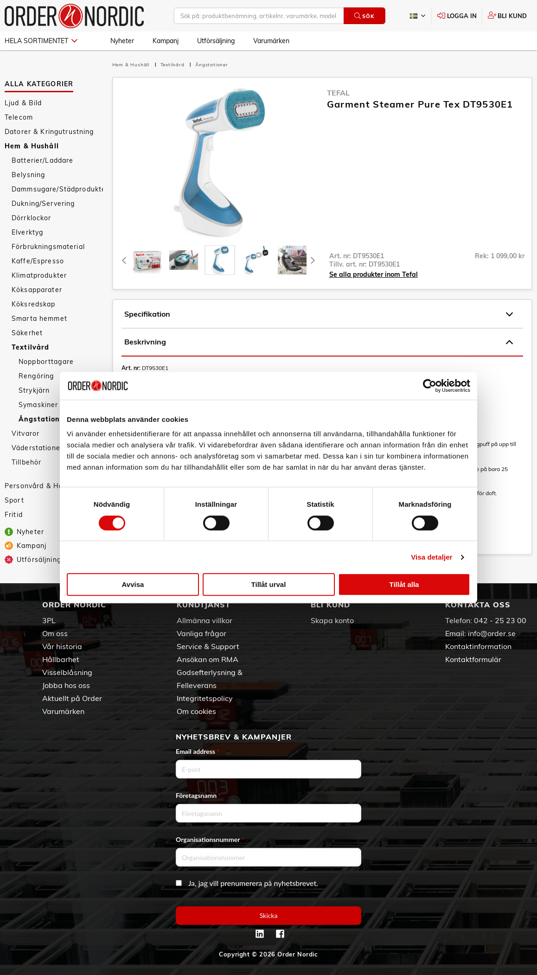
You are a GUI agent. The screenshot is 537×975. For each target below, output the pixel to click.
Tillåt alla (404, 584)
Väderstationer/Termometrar (57, 448)
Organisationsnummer (210, 839)
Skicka (269, 915)
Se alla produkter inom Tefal (373, 274)
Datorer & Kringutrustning (49, 131)
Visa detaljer (431, 557)
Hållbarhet (60, 659)
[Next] (313, 260)
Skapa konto (332, 620)
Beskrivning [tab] (318, 342)
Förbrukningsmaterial (48, 246)
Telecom (19, 117)
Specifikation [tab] (318, 314)
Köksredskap (34, 304)
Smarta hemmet (39, 318)
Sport (14, 500)
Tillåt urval (268, 584)
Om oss (55, 633)
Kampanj (166, 41)
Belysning (28, 175)
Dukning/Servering (43, 203)
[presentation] (220, 260)
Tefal (338, 92)
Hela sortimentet (41, 41)
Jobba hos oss (66, 685)
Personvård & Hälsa (39, 486)
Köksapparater (37, 290)
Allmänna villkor (204, 620)
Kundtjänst (203, 604)
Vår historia (62, 646)
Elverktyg (27, 232)
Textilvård (30, 347)
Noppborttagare (46, 361)
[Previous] (124, 260)
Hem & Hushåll (32, 146)
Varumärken (271, 41)
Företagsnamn (198, 795)
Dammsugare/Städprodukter (57, 189)
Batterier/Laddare (42, 160)
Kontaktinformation (478, 646)
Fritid (14, 514)
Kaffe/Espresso (38, 261)
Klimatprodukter (39, 275)
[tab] (147, 260)
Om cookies (196, 711)
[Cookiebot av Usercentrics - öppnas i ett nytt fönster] (429, 386)
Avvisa (133, 584)
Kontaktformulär (473, 659)
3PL (49, 620)
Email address (197, 751)
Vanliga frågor (201, 633)
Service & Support (208, 646)
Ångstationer (211, 65)
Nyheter (122, 41)
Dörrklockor (31, 218)
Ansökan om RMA (207, 659)
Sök (364, 16)
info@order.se (492, 633)
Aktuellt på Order (72, 698)
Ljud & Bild (23, 103)
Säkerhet (27, 333)
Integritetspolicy (205, 698)
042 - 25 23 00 (500, 620)
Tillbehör (26, 462)
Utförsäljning (216, 41)
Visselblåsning (67, 672)
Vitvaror (25, 433)
